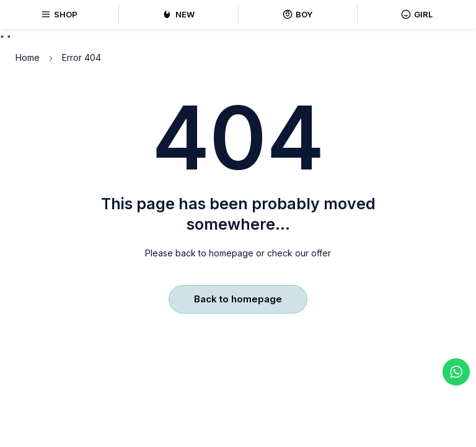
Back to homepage (238, 299)
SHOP (59, 14)
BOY (297, 14)
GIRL (417, 14)
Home (27, 57)
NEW (178, 14)
